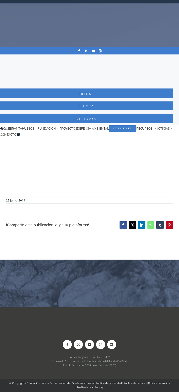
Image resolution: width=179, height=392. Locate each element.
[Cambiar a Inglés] (27, 134)
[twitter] (86, 50)
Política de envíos (159, 383)
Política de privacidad (109, 383)
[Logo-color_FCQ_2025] (89, 58)
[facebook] (78, 50)
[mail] (111, 344)
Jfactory (99, 387)
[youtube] (93, 50)
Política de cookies (135, 383)
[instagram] (100, 50)
